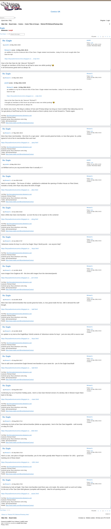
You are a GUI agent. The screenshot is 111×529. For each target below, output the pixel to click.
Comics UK (55, 12)
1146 (91, 43)
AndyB (11, 30)
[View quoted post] (13, 83)
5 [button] (107, 36)
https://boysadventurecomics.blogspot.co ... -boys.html (19, 248)
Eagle (2, 28)
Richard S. (8, 50)
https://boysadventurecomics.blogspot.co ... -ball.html (19, 309)
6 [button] (109, 36)
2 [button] (100, 36)
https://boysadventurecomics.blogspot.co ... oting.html (19, 219)
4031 (91, 76)
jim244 (89, 40)
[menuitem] (10, 20)
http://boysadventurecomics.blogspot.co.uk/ (19, 115)
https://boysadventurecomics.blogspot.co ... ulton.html (19, 190)
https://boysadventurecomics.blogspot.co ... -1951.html (20, 462)
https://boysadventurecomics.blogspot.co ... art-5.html (19, 278)
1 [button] (98, 36)
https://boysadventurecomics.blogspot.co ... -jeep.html (19, 142)
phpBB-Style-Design (22, 523)
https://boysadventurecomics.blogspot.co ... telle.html (19, 431)
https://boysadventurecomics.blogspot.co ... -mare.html (20, 399)
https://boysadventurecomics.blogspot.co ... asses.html (20, 493)
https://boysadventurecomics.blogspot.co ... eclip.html (22, 59)
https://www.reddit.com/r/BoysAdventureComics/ (20, 123)
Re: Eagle (7, 40)
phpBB (8, 521)
